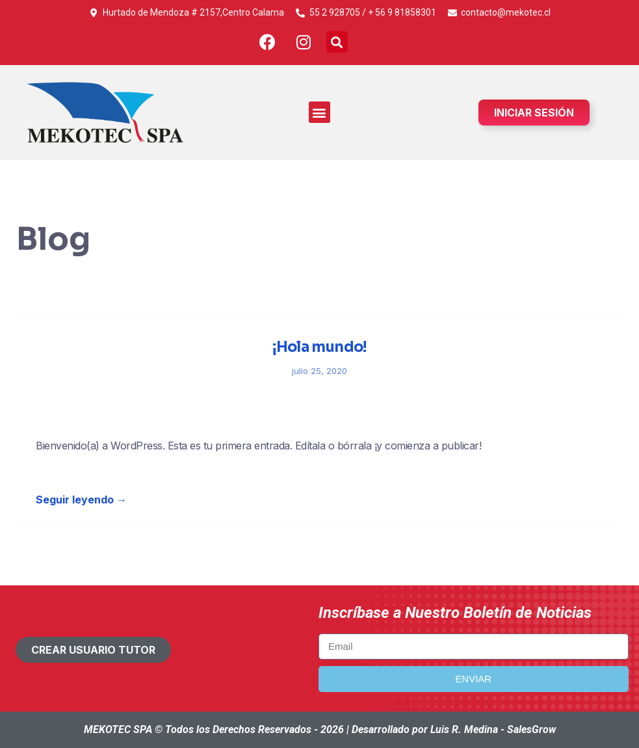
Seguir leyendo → (81, 499)
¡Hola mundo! (319, 347)
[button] (337, 42)
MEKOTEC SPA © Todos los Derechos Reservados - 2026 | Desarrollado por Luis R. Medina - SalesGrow (320, 729)
